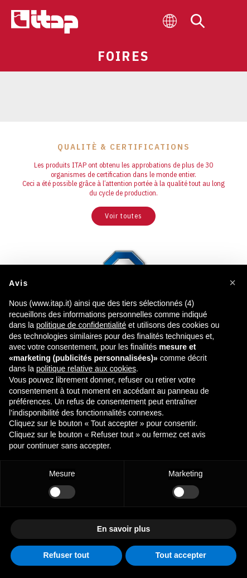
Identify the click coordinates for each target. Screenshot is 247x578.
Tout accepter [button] (181, 555)
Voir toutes (123, 216)
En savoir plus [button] (124, 528)
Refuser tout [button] (66, 555)
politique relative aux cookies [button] (86, 368)
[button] (232, 283)
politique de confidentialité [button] (81, 325)
